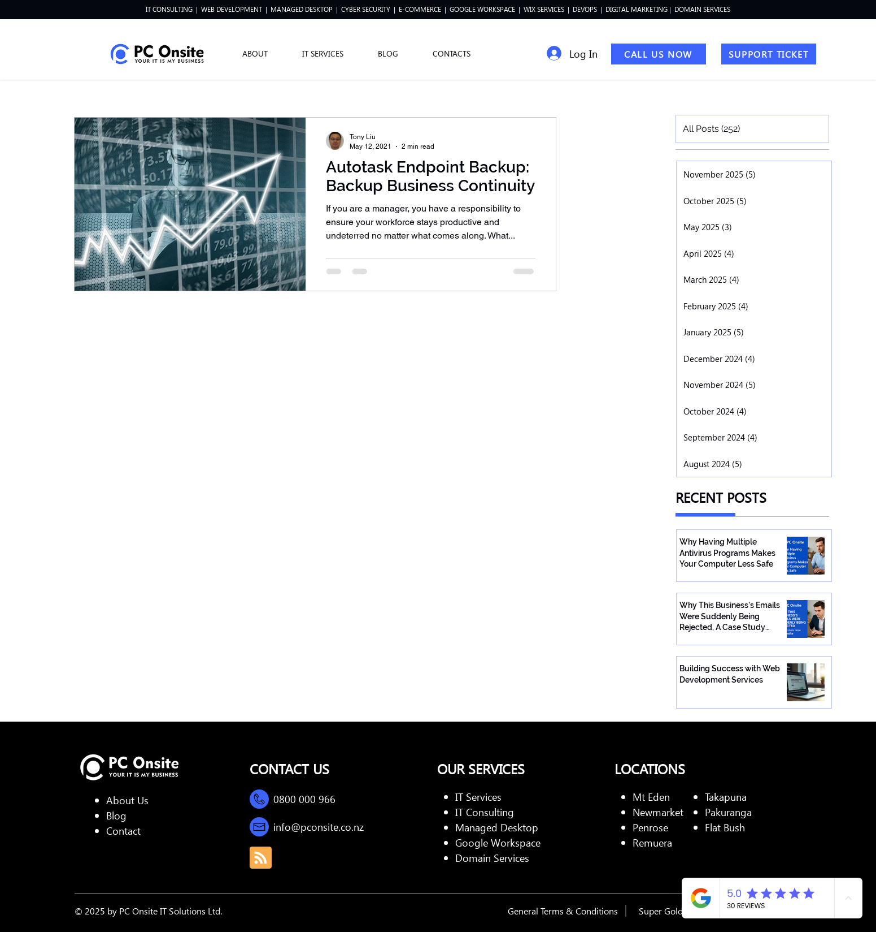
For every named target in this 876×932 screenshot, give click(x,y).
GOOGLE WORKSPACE (482, 9)
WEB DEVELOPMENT (231, 9)
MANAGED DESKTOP (301, 9)
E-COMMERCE (420, 9)
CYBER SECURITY (366, 9)
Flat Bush (725, 827)
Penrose (650, 827)
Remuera (652, 842)
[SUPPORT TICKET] (768, 54)
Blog (116, 815)
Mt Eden (651, 796)
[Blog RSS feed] (261, 858)
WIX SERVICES (544, 9)
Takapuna (726, 796)
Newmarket (658, 812)
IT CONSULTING (169, 9)
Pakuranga (728, 812)
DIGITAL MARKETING (637, 9)
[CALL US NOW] (658, 54)
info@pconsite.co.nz (318, 826)
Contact (123, 830)
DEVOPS (585, 9)
